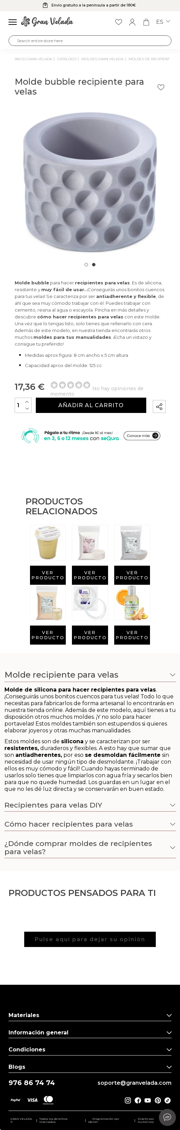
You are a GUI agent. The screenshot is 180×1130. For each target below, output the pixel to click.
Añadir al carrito (91, 405)
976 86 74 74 (32, 1083)
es (163, 22)
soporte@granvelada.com (134, 1083)
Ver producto (47, 575)
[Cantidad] (23, 405)
